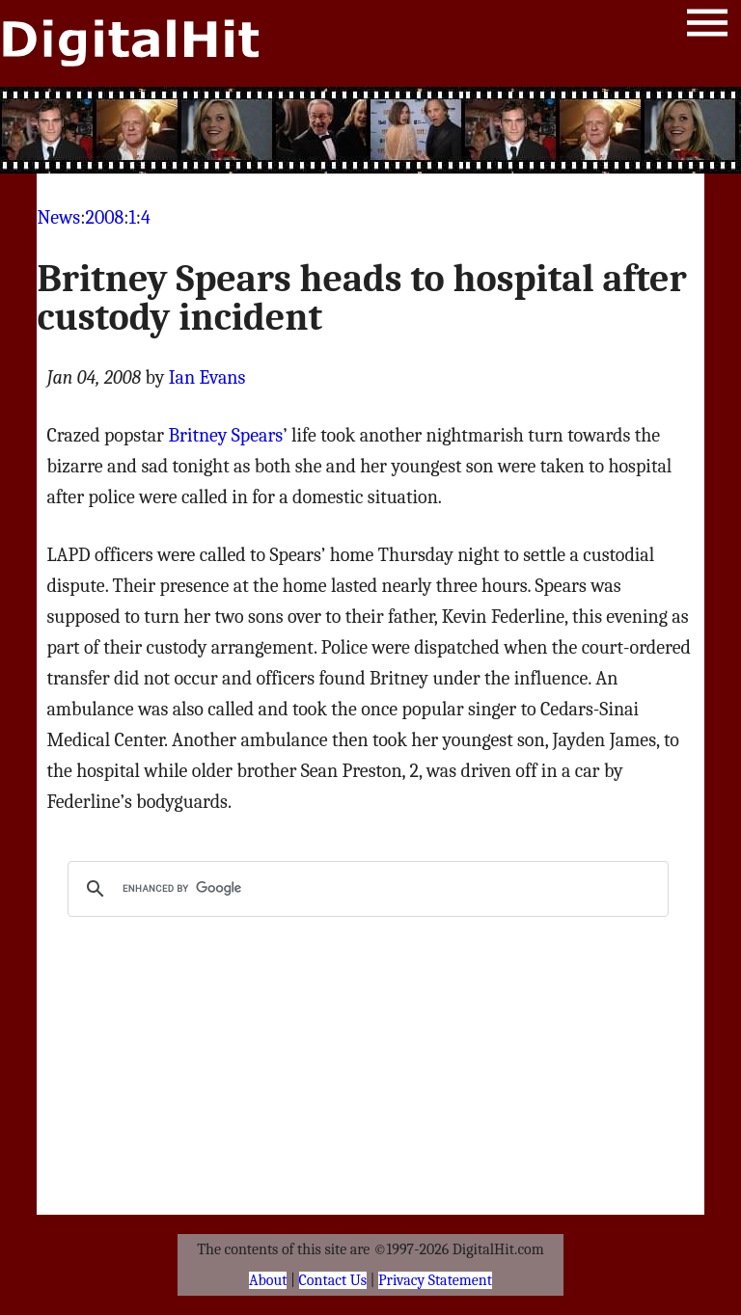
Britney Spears (225, 435)
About (268, 1280)
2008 (104, 217)
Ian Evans (207, 377)
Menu (707, 26)
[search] (365, 888)
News (58, 217)
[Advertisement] (370, 130)
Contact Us (333, 1280)
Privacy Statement (435, 1280)
